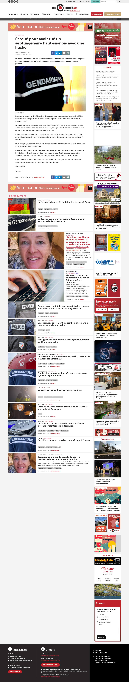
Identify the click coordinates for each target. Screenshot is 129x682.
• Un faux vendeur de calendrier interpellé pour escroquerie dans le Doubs (107, 77)
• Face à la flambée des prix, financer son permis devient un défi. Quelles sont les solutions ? (107, 92)
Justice (76, 273)
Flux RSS (12, 663)
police (47, 313)
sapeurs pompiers (60, 363)
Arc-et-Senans (42, 371)
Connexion (113, 309)
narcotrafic (40, 313)
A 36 (39, 363)
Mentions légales (15, 665)
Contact (12, 654)
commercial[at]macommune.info (50, 660)
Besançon (41, 304)
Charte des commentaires (17, 658)
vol (59, 447)
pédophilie (78, 296)
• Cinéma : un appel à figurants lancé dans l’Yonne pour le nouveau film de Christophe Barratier (107, 98)
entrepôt (40, 397)
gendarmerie (58, 468)
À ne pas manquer (107, 439)
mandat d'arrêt (50, 430)
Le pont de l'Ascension (105, 622)
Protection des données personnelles (21, 660)
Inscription (102, 309)
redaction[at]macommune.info (50, 655)
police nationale (64, 430)
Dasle (39, 200)
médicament (41, 346)
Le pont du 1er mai (104, 617)
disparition (69, 264)
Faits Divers (19, 35)
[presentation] (96, 449)
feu (45, 397)
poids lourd (51, 363)
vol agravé (53, 346)
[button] (116, 1)
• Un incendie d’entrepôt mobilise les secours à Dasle (105, 72)
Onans (40, 217)
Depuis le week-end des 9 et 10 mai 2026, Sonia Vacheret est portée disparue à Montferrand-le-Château (77, 248)
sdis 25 (55, 209)
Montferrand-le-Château (74, 233)
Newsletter (15, 671)
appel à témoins (70, 262)
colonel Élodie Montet (81, 262)
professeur (85, 296)
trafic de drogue (54, 313)
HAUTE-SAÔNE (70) (71, 271)
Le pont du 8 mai (103, 619)
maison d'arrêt (41, 430)
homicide (18, 171)
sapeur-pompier (48, 209)
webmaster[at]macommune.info (50, 676)
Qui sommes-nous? (15, 656)
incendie (40, 209)
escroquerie (41, 226)
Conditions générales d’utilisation (20, 667)
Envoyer (101, 637)
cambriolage (41, 330)
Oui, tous (101, 614)
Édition (67, 10)
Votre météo (108, 555)
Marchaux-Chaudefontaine (47, 354)
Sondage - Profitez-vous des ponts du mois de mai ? (106, 610)
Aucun (100, 624)
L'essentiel (107, 67)
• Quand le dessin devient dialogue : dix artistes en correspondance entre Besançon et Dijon (107, 85)
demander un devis (50, 665)
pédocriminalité (70, 296)
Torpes (40, 438)
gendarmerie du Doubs (51, 226)
